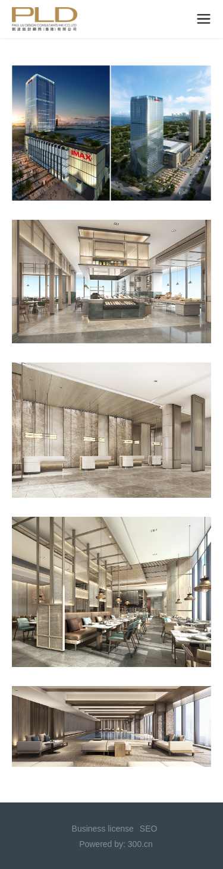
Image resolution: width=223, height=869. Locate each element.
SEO (149, 828)
